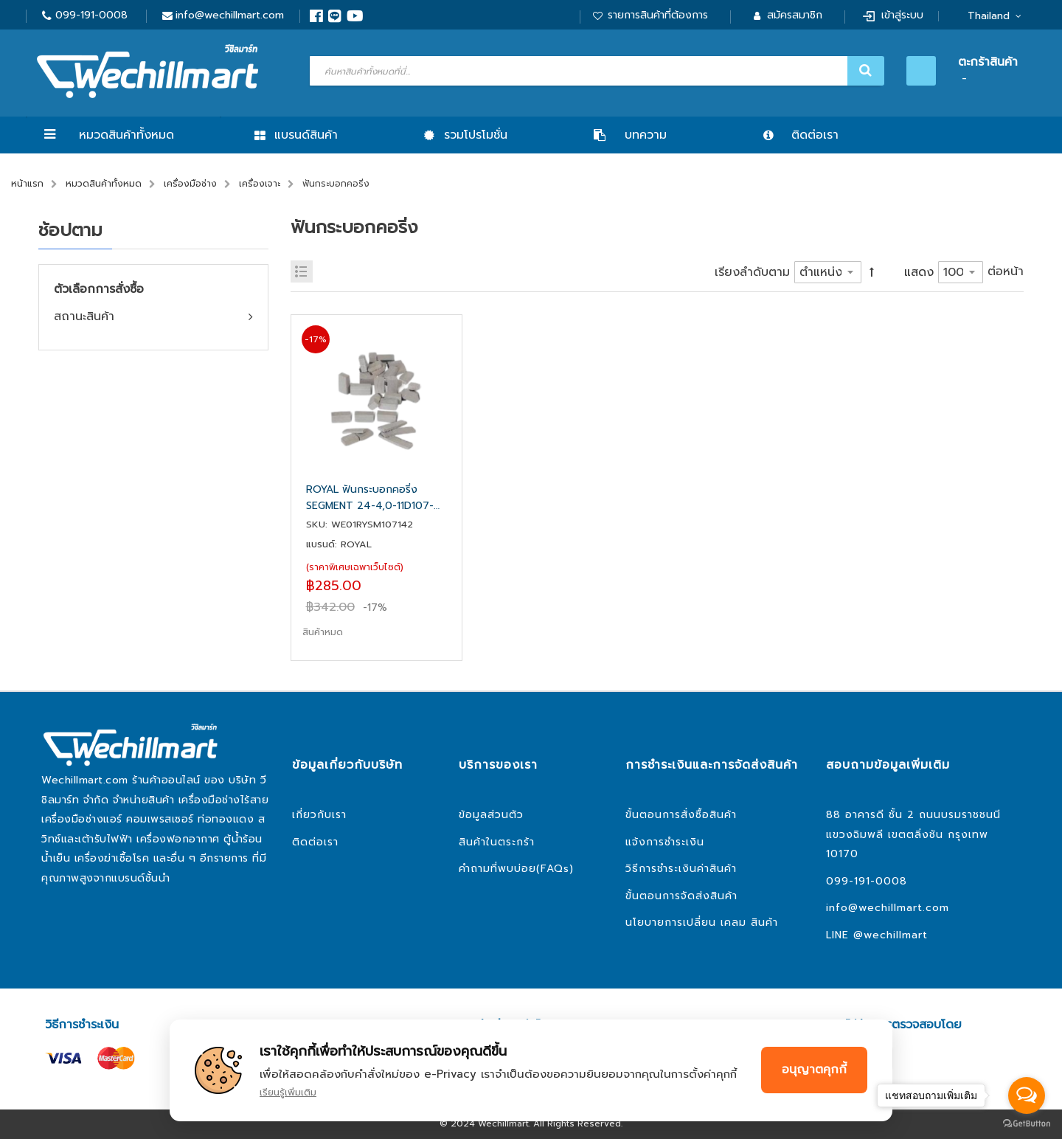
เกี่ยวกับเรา (319, 815)
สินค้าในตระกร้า (497, 842)
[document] (531, 1070)
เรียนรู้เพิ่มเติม (288, 1092)
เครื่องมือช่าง (190, 183)
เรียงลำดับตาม (752, 272)
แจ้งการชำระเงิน (664, 842)
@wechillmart (890, 935)
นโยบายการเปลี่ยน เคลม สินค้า (701, 922)
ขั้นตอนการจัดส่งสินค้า (681, 896)
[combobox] (595, 71)
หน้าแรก (27, 183)
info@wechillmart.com (230, 15)
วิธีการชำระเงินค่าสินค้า (681, 868)
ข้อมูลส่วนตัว (491, 815)
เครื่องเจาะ (259, 183)
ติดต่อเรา (315, 842)
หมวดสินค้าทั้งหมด (126, 135)
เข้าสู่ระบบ (902, 15)
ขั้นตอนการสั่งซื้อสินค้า (681, 815)
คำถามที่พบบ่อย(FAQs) (516, 868)
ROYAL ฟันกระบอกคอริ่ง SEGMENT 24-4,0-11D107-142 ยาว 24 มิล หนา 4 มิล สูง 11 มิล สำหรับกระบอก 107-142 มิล (375, 498)
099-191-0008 (91, 15)
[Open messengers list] (1026, 1095)
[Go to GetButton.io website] (1026, 1124)
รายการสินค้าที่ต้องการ (658, 15)
